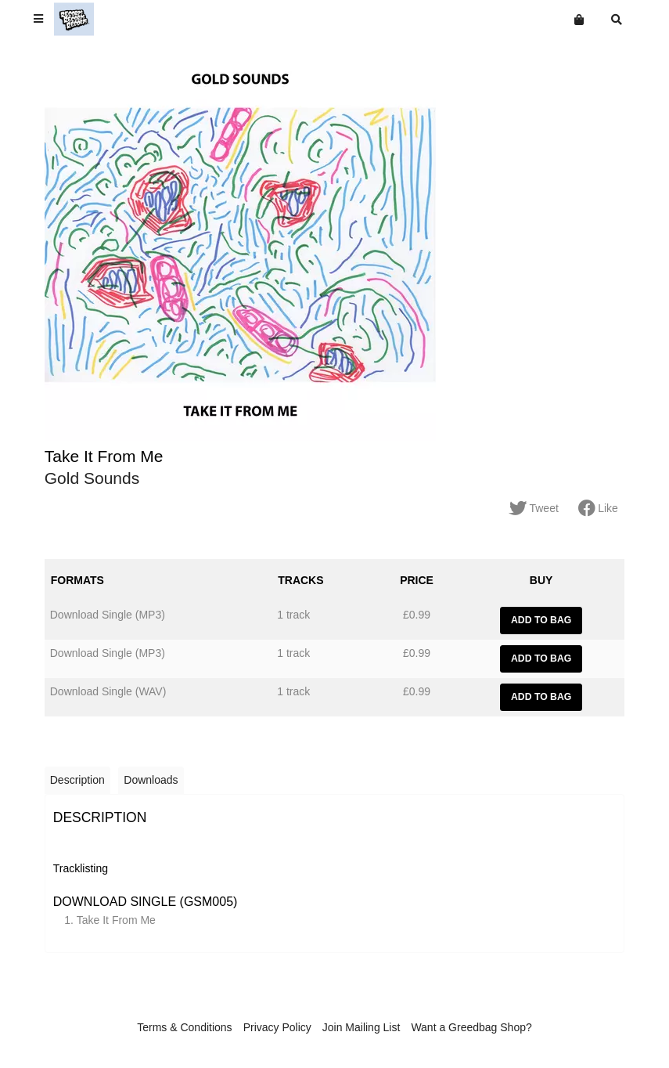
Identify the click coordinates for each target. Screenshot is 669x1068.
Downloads (151, 780)
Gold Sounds (92, 478)
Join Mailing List (361, 1027)
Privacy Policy (277, 1027)
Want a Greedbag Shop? (471, 1027)
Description (77, 780)
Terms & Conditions (184, 1027)
